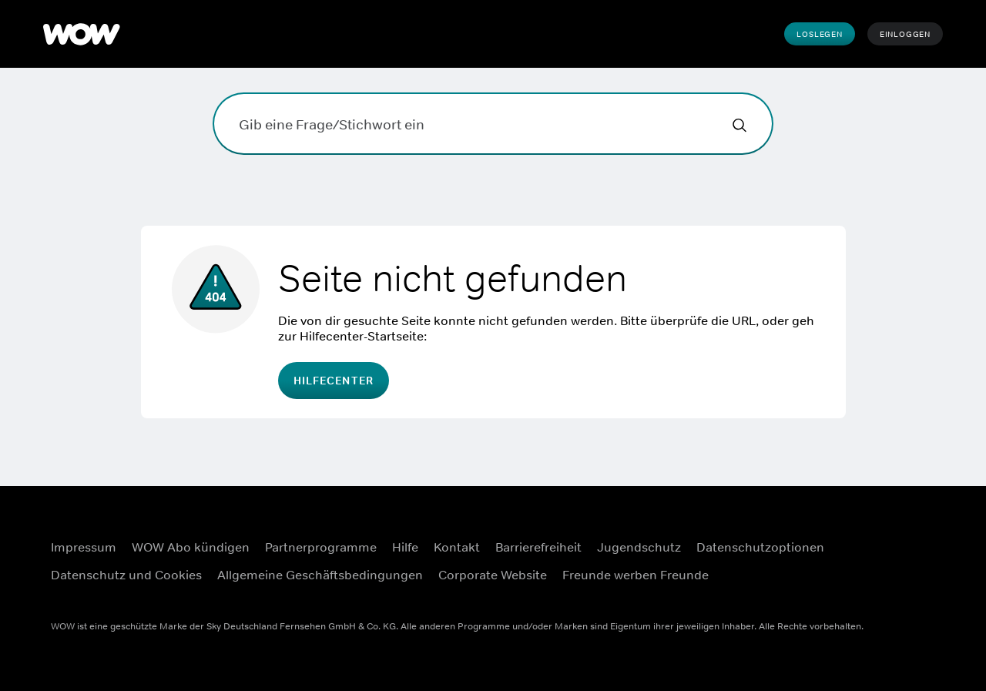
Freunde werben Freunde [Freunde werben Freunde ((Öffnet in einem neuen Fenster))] (635, 574)
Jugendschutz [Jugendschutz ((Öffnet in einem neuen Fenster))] (639, 547)
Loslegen (819, 34)
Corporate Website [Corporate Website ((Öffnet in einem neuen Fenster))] (492, 574)
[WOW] (81, 33)
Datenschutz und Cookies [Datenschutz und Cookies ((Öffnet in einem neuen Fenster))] (126, 574)
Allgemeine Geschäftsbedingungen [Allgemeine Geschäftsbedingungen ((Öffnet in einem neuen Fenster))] (320, 574)
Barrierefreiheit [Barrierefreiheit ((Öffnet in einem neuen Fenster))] (538, 547)
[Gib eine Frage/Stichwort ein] (493, 123)
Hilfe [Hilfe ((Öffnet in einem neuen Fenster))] (405, 547)
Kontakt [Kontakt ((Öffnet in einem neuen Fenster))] (457, 547)
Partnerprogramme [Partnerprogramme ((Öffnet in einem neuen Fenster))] (321, 547)
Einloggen (905, 34)
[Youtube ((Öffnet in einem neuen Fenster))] (874, 581)
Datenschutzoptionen (760, 547)
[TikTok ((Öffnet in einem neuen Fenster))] (914, 581)
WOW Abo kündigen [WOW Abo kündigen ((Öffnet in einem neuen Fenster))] (191, 547)
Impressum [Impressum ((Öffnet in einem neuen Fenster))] (83, 547)
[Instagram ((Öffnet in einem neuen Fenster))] (914, 537)
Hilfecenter (333, 380)
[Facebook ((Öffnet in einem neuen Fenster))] (874, 537)
